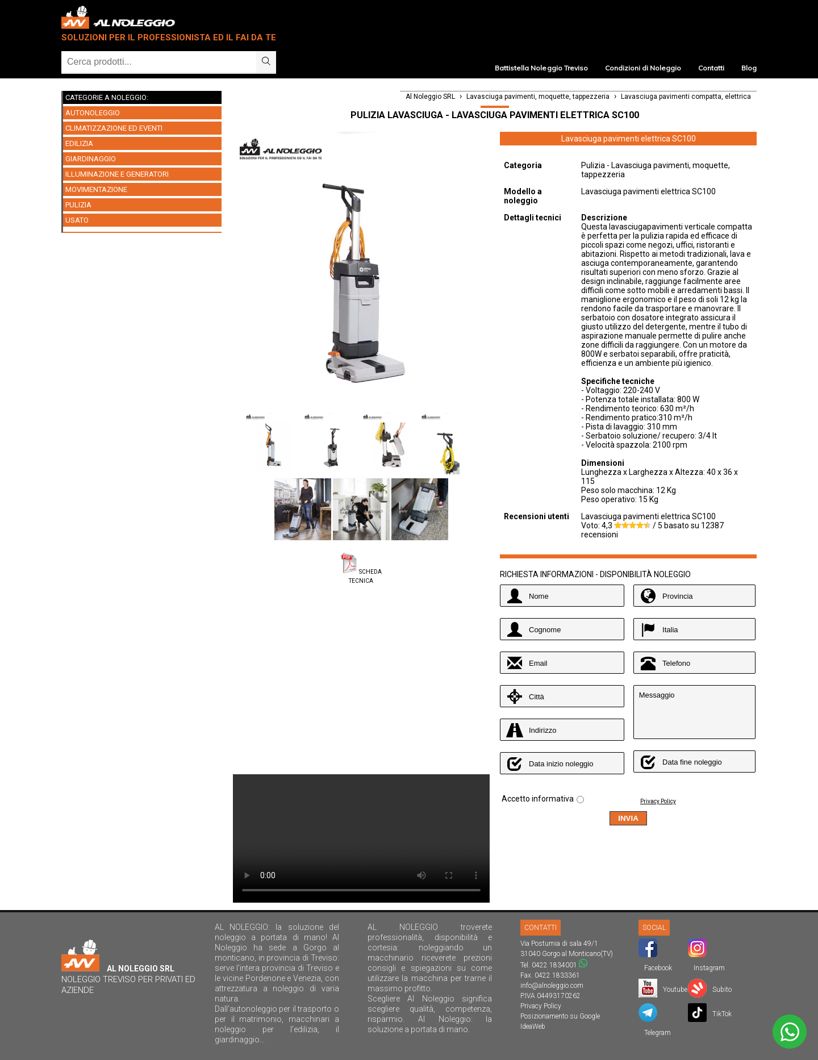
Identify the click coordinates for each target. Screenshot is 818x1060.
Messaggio (694, 712)
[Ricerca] (158, 62)
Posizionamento (544, 1016)
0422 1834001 (554, 965)
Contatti (711, 68)
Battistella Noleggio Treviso (541, 68)
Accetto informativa (538, 798)
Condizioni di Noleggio (643, 68)
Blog (749, 68)
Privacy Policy (658, 801)
